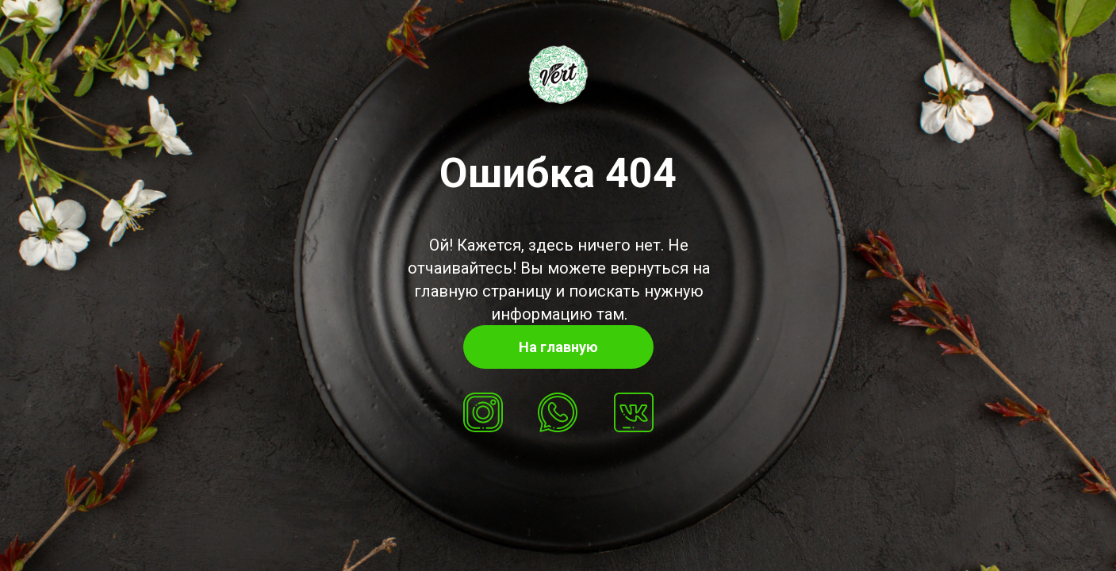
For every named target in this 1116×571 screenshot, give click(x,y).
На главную (558, 347)
